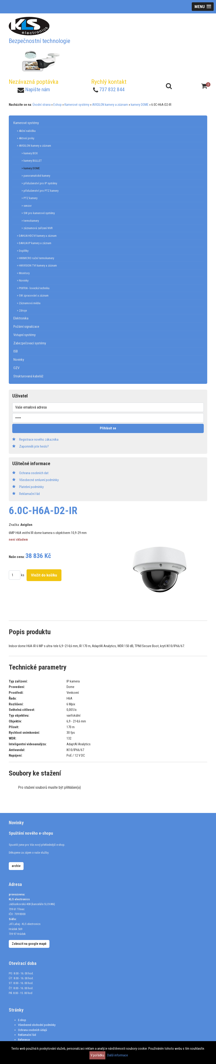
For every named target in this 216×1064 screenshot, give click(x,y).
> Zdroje (22, 310)
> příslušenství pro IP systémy (39, 183)
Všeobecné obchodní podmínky (36, 1025)
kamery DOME (140, 104)
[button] (203, 6)
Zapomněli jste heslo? (34, 446)
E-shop (22, 1020)
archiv (16, 866)
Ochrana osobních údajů (32, 1030)
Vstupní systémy (24, 335)
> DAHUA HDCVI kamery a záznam (37, 235)
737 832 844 (112, 89)
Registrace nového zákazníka (38, 439)
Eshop (57, 104)
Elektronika (20, 318)
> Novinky (22, 280)
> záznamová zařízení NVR (37, 228)
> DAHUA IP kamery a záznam (34, 243)
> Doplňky (22, 250)
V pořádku (97, 1055)
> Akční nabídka (26, 131)
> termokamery (30, 220)
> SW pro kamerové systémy (38, 213)
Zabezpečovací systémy (29, 343)
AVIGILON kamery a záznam (110, 104)
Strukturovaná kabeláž (28, 376)
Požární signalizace (26, 326)
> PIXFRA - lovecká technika (33, 288)
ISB (15, 351)
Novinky (18, 360)
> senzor (26, 205)
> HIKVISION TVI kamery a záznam (37, 265)
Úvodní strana (42, 104)
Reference (24, 1039)
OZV (16, 368)
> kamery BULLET (31, 160)
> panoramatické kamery (35, 175)
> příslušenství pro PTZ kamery (39, 190)
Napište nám (37, 89)
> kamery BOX (29, 153)
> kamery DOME (30, 168)
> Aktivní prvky (25, 138)
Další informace (117, 1055)
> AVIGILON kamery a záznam (34, 145)
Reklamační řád (27, 1035)
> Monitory (23, 273)
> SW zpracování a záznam (33, 295)
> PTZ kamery (29, 198)
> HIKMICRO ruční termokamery (35, 258)
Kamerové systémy (76, 104)
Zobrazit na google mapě (29, 944)
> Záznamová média (28, 303)
